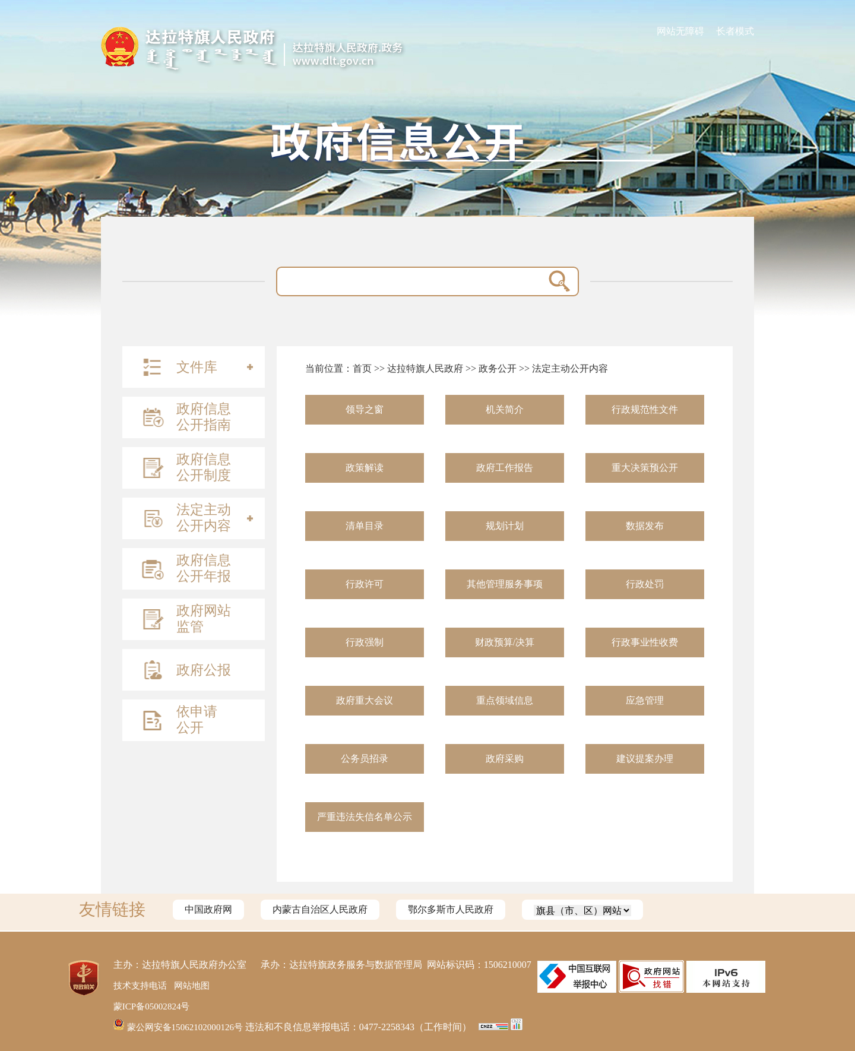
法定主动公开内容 (570, 368)
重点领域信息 (504, 700)
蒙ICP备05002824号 (154, 1006)
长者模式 (735, 31)
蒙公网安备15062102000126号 (183, 1027)
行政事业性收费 (645, 642)
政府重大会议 (364, 700)
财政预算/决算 (504, 642)
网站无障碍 (680, 31)
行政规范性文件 (645, 409)
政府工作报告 (504, 468)
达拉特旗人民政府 (425, 368)
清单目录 (365, 526)
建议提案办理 (644, 759)
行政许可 (365, 584)
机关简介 (505, 409)
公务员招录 (364, 759)
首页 (362, 368)
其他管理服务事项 (505, 584)
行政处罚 (645, 584)
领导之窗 (365, 409)
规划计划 (505, 526)
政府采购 (505, 759)
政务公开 (498, 368)
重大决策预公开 (645, 468)
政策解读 (365, 468)
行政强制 (365, 642)
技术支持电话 (141, 985)
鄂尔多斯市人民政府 (450, 909)
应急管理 (645, 700)
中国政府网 (208, 909)
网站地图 (197, 985)
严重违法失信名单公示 (364, 817)
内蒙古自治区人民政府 (320, 909)
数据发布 (645, 526)
